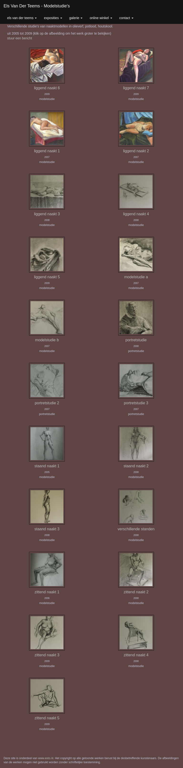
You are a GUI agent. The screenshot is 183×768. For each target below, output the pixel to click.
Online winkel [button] (101, 18)
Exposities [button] (53, 18)
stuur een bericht (19, 38)
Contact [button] (126, 18)
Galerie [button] (76, 18)
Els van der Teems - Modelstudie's (37, 6)
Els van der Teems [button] (22, 18)
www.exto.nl (45, 758)
